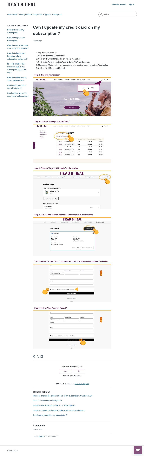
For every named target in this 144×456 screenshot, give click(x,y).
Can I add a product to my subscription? (16, 86)
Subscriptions (57, 14)
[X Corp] (38, 356)
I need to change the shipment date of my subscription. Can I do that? (16, 68)
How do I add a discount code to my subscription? (17, 46)
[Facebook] (34, 356)
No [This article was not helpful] (79, 371)
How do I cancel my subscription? (15, 31)
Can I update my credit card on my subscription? (18, 94)
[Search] (118, 14)
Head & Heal (12, 14)
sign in (41, 436)
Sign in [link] (131, 4)
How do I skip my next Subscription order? (16, 78)
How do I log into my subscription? (16, 39)
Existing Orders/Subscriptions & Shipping (34, 14)
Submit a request (119, 4)
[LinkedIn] (42, 356)
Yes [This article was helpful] (65, 371)
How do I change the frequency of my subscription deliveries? (17, 56)
